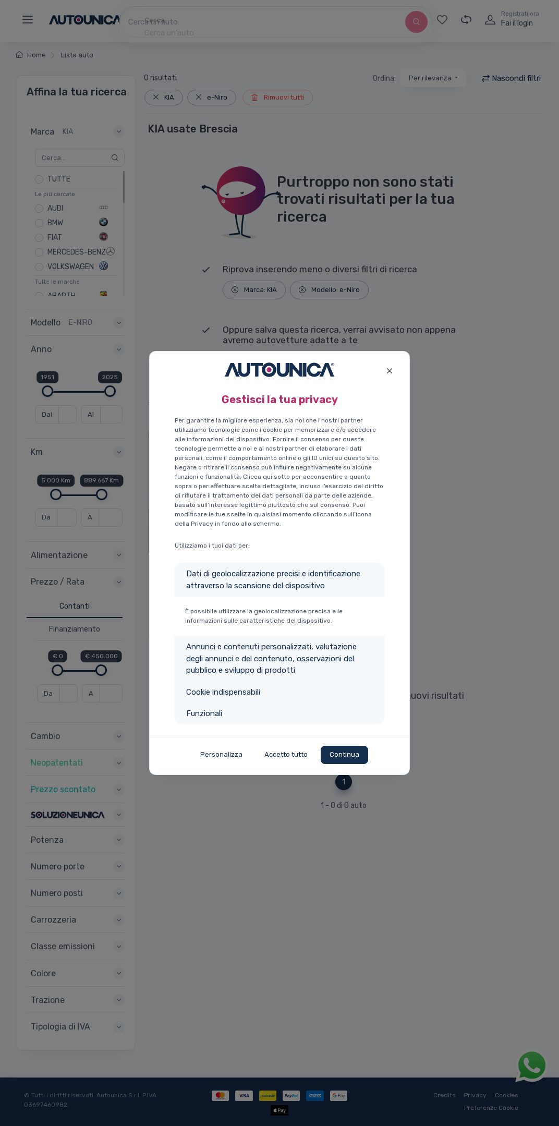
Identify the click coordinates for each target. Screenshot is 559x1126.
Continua (344, 754)
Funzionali (204, 713)
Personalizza (221, 754)
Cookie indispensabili (223, 692)
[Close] (389, 369)
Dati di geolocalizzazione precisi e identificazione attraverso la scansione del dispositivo (273, 579)
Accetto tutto (286, 754)
